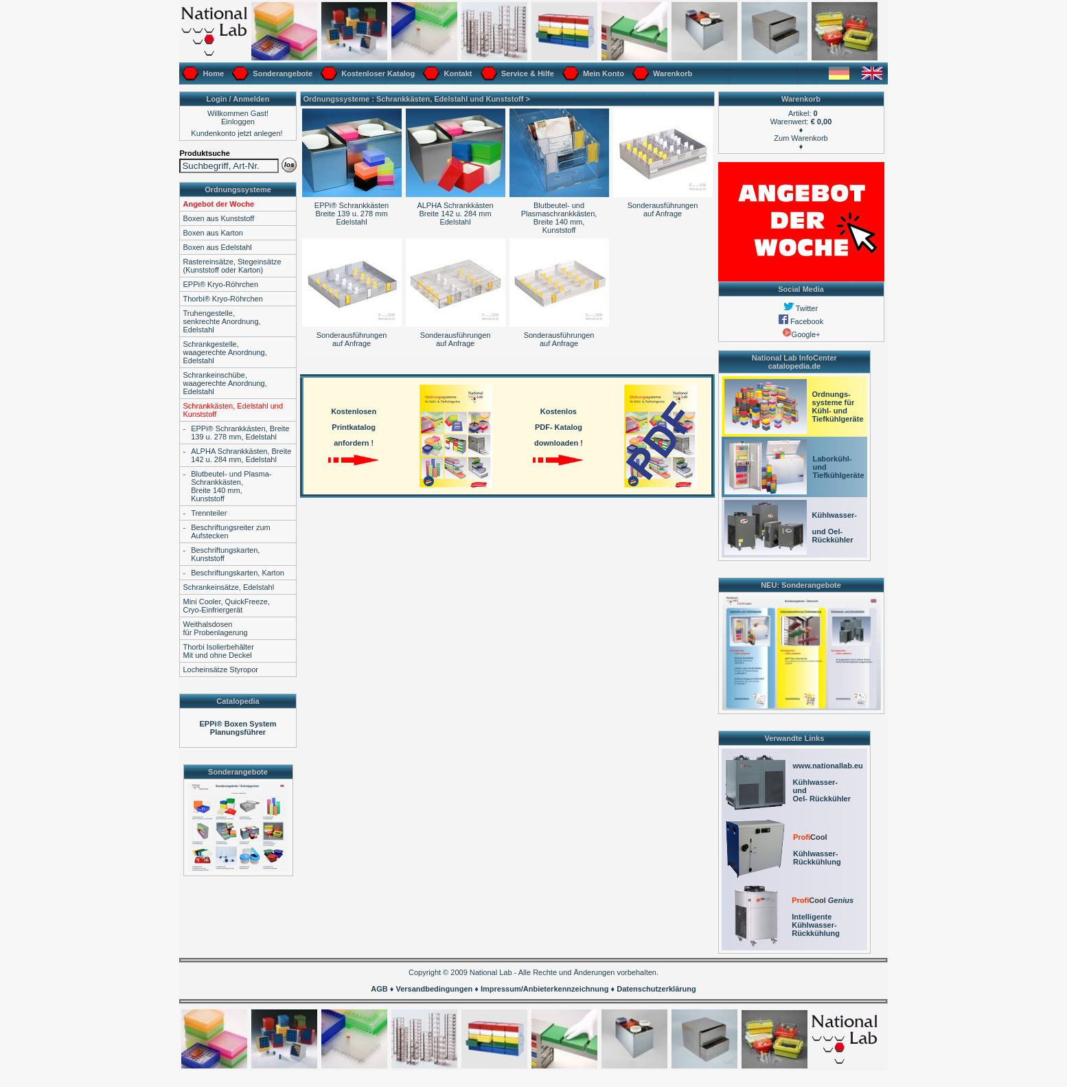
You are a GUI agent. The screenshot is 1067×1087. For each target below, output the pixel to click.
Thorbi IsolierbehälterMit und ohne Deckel (218, 651)
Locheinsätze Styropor (220, 669)
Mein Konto (602, 73)
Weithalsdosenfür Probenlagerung (215, 628)
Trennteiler (209, 513)
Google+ (801, 334)
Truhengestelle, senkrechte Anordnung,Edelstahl (221, 321)
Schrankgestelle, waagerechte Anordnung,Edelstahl (224, 352)
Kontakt (456, 73)
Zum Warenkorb (800, 138)
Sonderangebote (281, 73)
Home (212, 73)
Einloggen (238, 121)
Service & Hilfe (526, 73)
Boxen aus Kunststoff (218, 218)
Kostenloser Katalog (377, 73)
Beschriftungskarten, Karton (237, 573)
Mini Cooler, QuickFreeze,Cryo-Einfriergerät (226, 605)
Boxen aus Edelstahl (217, 247)
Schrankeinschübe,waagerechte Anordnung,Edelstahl (224, 383)
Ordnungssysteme (238, 189)
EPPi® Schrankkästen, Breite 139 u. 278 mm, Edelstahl (240, 432)
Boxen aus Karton (212, 233)
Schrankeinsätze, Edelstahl (228, 587)
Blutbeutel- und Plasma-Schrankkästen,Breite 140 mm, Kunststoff (231, 486)
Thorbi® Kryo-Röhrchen (222, 299)
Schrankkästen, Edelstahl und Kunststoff (450, 99)
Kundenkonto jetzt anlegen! (236, 133)
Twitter (801, 308)
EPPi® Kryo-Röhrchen (220, 284)
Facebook (801, 321)
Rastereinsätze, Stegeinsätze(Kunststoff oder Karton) (232, 266)
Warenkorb (671, 73)
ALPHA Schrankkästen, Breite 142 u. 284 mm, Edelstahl (241, 455)
